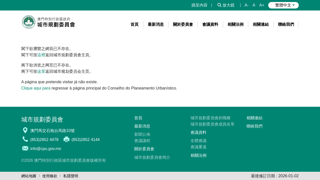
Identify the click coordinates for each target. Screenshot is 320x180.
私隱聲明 (70, 176)
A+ (261, 5)
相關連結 (254, 118)
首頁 (138, 118)
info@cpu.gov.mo (45, 148)
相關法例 (198, 155)
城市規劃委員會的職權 (210, 118)
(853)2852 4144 (86, 140)
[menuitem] (134, 24)
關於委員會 (144, 149)
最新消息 (142, 126)
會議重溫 (198, 147)
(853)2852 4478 (44, 140)
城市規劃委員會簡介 (152, 157)
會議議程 (142, 140)
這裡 (41, 55)
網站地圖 (28, 176)
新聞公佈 (142, 134)
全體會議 (198, 140)
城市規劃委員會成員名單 (212, 124)
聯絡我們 (254, 126)
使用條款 (49, 176)
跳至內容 (200, 5)
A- (246, 5)
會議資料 (198, 132)
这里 (41, 71)
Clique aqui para (35, 88)
